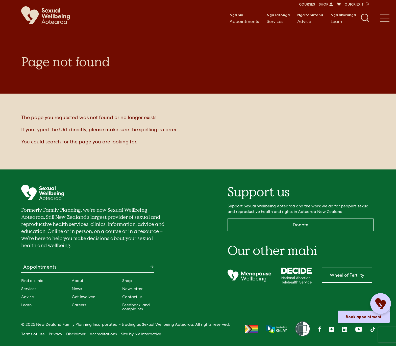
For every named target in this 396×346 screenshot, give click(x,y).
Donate (300, 225)
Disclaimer (76, 334)
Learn (343, 18)
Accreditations (103, 334)
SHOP (326, 4)
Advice (310, 18)
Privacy (55, 334)
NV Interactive (148, 334)
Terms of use (33, 334)
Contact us (132, 296)
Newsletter (132, 288)
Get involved (83, 296)
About (77, 280)
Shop (127, 280)
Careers (79, 305)
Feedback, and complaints (136, 307)
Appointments (244, 18)
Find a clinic (32, 280)
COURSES (307, 4)
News (77, 288)
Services (278, 18)
